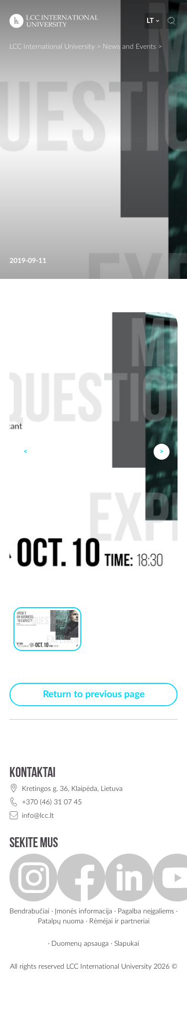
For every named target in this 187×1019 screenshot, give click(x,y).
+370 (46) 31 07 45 (52, 802)
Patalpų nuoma (61, 921)
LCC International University (52, 46)
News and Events (129, 46)
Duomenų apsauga (80, 943)
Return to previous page (94, 694)
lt (154, 20)
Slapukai (126, 943)
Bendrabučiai (29, 911)
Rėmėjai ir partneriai (119, 921)
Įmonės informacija (83, 911)
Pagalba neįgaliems (146, 911)
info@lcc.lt (38, 815)
